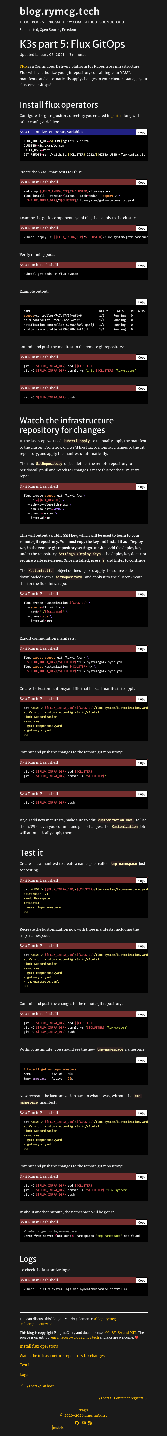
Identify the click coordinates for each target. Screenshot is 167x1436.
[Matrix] (84, 1427)
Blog (24, 22)
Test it (25, 1365)
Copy (141, 132)
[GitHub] (77, 1422)
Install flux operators (39, 1346)
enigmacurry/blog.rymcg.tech (75, 1337)
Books (38, 22)
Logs (24, 1374)
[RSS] (90, 1422)
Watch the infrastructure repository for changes (62, 1356)
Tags (83, 1410)
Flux (23, 66)
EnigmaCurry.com (63, 22)
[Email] (84, 1422)
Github (90, 22)
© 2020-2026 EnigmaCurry (83, 1415)
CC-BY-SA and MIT (120, 1333)
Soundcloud (111, 22)
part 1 (116, 115)
